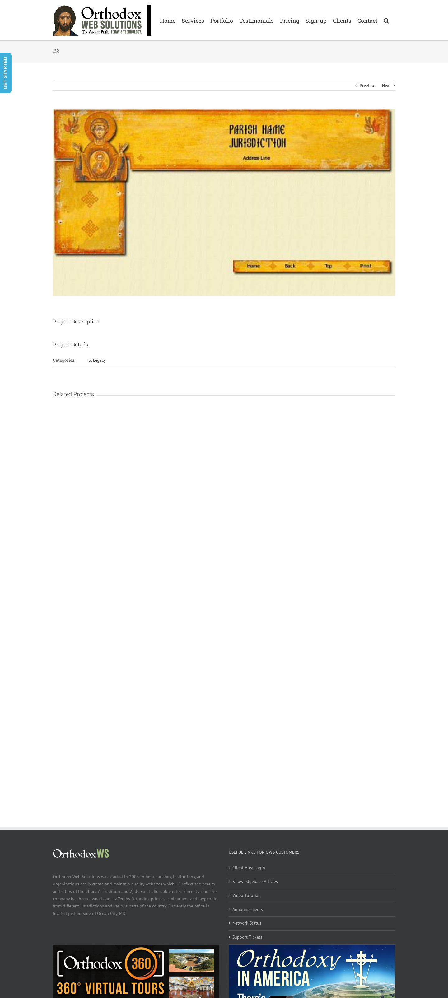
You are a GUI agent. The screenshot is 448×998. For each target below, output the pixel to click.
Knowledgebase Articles (255, 881)
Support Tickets (247, 937)
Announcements (247, 909)
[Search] (386, 20)
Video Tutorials (246, 895)
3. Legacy (97, 360)
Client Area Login (248, 867)
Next (386, 85)
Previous (368, 85)
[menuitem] (167, 20)
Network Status (246, 923)
